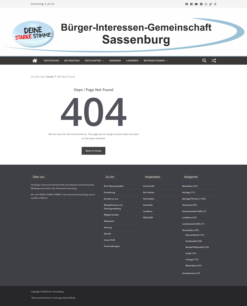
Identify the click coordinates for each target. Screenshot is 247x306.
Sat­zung (108, 227)
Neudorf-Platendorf (195, 247)
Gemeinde (115, 60)
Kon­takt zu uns (111, 198)
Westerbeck (191, 265)
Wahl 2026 (148, 217)
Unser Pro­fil (109, 240)
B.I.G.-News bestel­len (114, 186)
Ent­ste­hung (51, 60)
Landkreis (187, 217)
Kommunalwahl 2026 (192, 211)
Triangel (189, 259)
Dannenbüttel (192, 235)
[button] (102, 60)
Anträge (186, 192)
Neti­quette (109, 221)
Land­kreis (132, 60)
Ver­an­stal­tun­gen (112, 246)
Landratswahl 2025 (191, 223)
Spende (107, 233)
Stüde (188, 253)
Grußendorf (191, 241)
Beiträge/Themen (154, 60)
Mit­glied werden (111, 214)
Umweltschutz (189, 273)
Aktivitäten (187, 186)
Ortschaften (188, 230)
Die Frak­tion (72, 60)
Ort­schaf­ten (93, 60)
